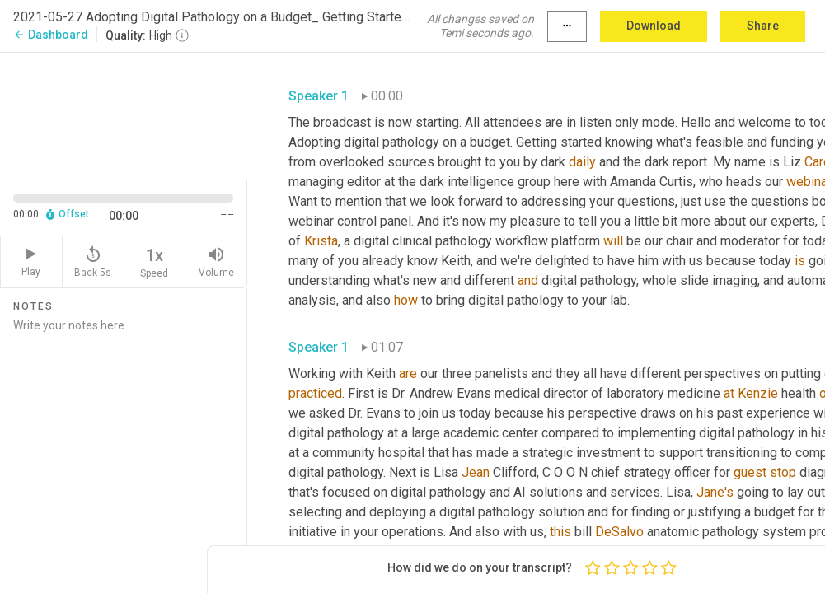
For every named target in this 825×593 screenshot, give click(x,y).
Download (653, 25)
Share (763, 25)
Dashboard (50, 34)
